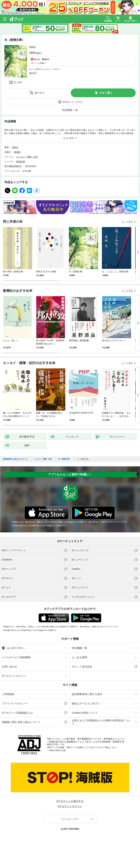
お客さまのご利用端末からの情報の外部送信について (101, 722)
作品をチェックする (72, 102)
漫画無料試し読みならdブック (15, 459)
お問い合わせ (9, 666)
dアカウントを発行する (70, 801)
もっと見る (127, 222)
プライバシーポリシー (14, 703)
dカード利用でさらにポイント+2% (43, 69)
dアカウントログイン (14, 675)
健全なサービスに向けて (86, 703)
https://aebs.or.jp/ (57, 750)
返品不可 (32, 73)
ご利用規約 (8, 694)
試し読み (18, 82)
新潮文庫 (20, 161)
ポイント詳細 (37, 63)
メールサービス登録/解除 (16, 657)
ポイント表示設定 (82, 666)
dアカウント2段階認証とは (17, 712)
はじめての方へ (13, 648)
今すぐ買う (106, 92)
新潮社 (17, 152)
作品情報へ (68, 110)
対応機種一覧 (79, 648)
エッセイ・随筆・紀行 (27, 157)
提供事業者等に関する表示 (87, 694)
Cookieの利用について (85, 712)
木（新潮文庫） (64, 459)
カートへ (39, 92)
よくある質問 (79, 657)
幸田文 (32, 47)
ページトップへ (70, 819)
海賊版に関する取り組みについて (21, 722)
